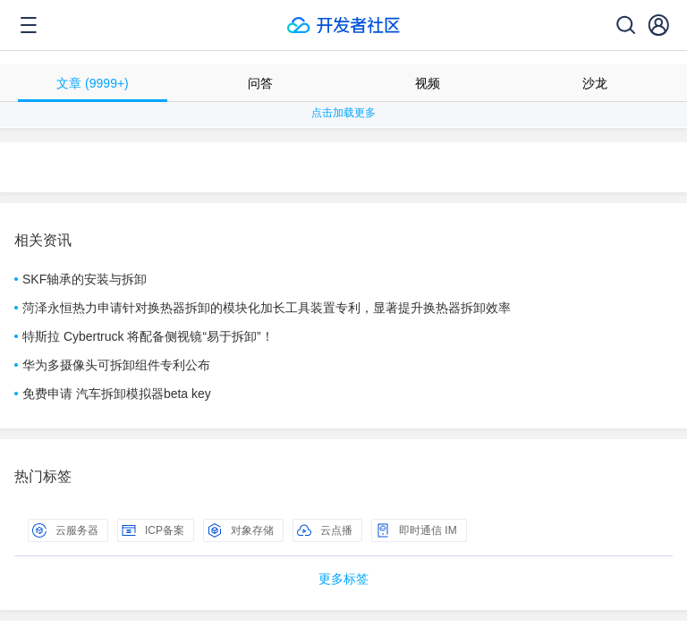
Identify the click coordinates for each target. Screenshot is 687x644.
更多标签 (343, 579)
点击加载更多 (343, 112)
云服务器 (65, 530)
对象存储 (241, 530)
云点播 (324, 530)
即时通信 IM (416, 530)
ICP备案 (153, 530)
